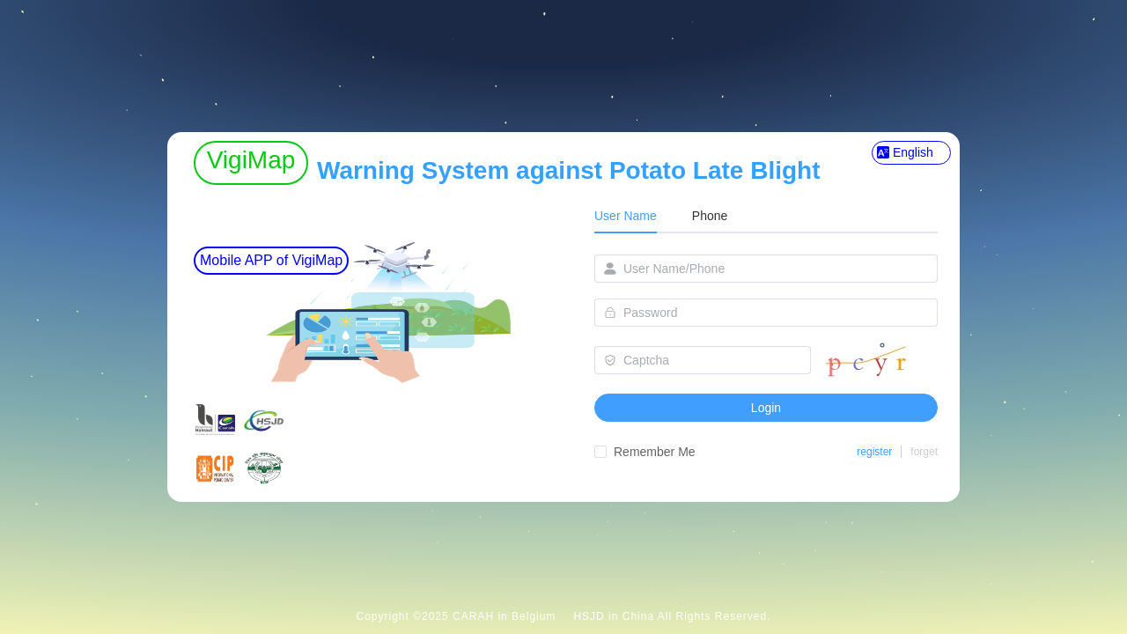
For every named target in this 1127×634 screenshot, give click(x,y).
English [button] (905, 152)
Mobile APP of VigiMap (271, 260)
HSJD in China (613, 616)
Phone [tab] (709, 216)
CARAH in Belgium (504, 616)
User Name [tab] (625, 216)
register (874, 452)
